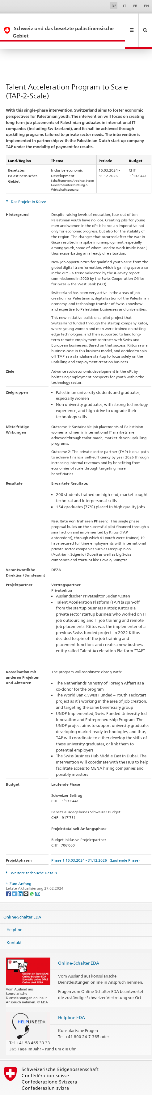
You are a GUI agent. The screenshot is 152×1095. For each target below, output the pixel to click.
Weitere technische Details (33, 858)
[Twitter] (15, 878)
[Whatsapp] (32, 878)
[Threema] (26, 878)
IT (124, 5)
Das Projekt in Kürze (28, 186)
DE (114, 5)
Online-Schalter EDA (22, 901)
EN (146, 5)
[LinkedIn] (20, 878)
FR (135, 5)
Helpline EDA (71, 1002)
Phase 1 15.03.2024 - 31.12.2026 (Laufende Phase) (95, 845)
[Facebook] (9, 878)
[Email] (37, 878)
